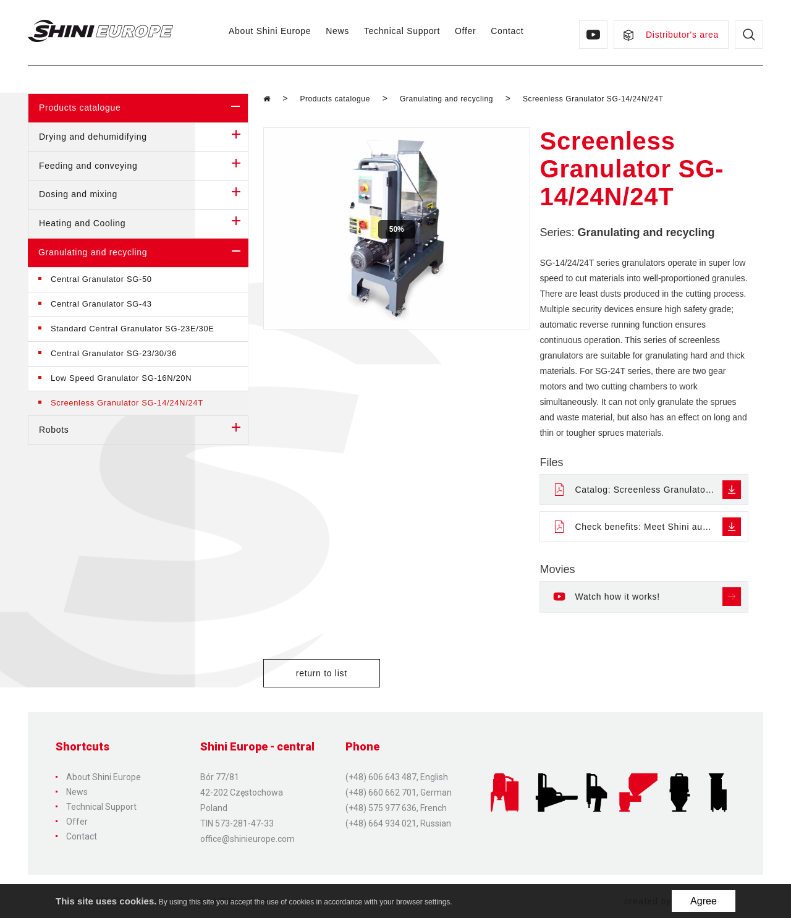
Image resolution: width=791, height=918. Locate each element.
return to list (321, 673)
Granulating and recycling (143, 253)
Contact (507, 31)
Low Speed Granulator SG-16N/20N (121, 378)
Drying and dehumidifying (143, 137)
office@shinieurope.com (247, 839)
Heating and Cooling (143, 224)
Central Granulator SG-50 (101, 279)
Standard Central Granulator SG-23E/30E (132, 328)
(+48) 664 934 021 (381, 823)
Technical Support (402, 31)
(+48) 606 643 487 (381, 777)
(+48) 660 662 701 (381, 792)
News (337, 31)
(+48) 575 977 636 (381, 808)
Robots (143, 430)
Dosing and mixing (143, 195)
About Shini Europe (270, 31)
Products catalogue (143, 108)
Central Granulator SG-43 (101, 303)
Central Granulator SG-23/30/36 (114, 353)
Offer (465, 31)
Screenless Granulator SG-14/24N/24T (127, 402)
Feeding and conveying (143, 166)
